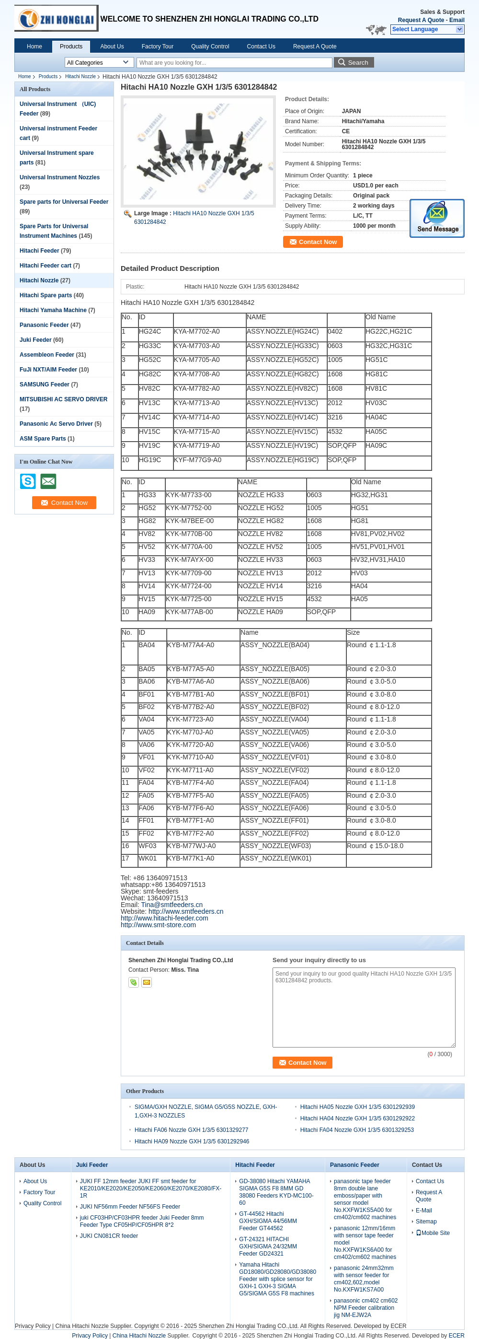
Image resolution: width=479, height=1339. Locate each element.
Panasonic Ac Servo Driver (56, 423)
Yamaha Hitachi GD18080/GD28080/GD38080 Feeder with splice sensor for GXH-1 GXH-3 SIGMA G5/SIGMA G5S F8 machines (277, 1279)
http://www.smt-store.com (158, 925)
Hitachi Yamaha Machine (53, 310)
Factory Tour (157, 46)
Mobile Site (433, 1233)
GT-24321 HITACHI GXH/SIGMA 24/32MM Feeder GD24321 (268, 1246)
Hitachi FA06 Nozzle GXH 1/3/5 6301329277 (191, 1130)
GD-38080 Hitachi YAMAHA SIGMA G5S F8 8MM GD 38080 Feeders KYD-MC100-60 (276, 1192)
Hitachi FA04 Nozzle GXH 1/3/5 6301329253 (357, 1130)
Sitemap (426, 1221)
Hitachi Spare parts (46, 295)
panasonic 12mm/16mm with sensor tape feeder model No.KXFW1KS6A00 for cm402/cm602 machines (365, 1242)
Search (358, 62)
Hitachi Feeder (39, 250)
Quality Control (210, 46)
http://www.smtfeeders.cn (185, 911)
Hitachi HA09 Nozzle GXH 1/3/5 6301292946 (192, 1141)
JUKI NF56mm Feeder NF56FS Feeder (130, 1206)
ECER (398, 1326)
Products (71, 46)
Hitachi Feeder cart (45, 265)
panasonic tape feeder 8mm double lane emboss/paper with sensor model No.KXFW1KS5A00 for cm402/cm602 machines (365, 1199)
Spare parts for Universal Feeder (64, 201)
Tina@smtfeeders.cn (172, 904)
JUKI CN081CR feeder (109, 1236)
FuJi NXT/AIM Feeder (48, 369)
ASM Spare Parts (43, 438)
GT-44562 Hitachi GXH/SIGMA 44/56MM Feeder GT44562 (268, 1221)
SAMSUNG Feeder (44, 384)
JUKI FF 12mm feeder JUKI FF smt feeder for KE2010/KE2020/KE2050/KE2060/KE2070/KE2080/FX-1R (151, 1188)
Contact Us (261, 46)
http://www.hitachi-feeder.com (164, 918)
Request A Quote (421, 20)
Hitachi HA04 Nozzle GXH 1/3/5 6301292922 (357, 1118)
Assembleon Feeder (47, 354)
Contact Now (318, 241)
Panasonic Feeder (44, 325)
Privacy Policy (33, 1326)
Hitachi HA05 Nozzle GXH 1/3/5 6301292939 (357, 1107)
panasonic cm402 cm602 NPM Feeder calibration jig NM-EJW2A (366, 1307)
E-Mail (424, 1210)
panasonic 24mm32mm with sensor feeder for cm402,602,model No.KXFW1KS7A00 (364, 1279)
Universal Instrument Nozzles (60, 177)
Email (457, 20)
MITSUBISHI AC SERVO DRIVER (63, 399)
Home (34, 46)
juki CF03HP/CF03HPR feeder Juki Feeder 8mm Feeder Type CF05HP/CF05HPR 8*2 (142, 1221)
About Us (112, 46)
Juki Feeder (36, 340)
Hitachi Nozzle (80, 76)
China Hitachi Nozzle (81, 1326)
